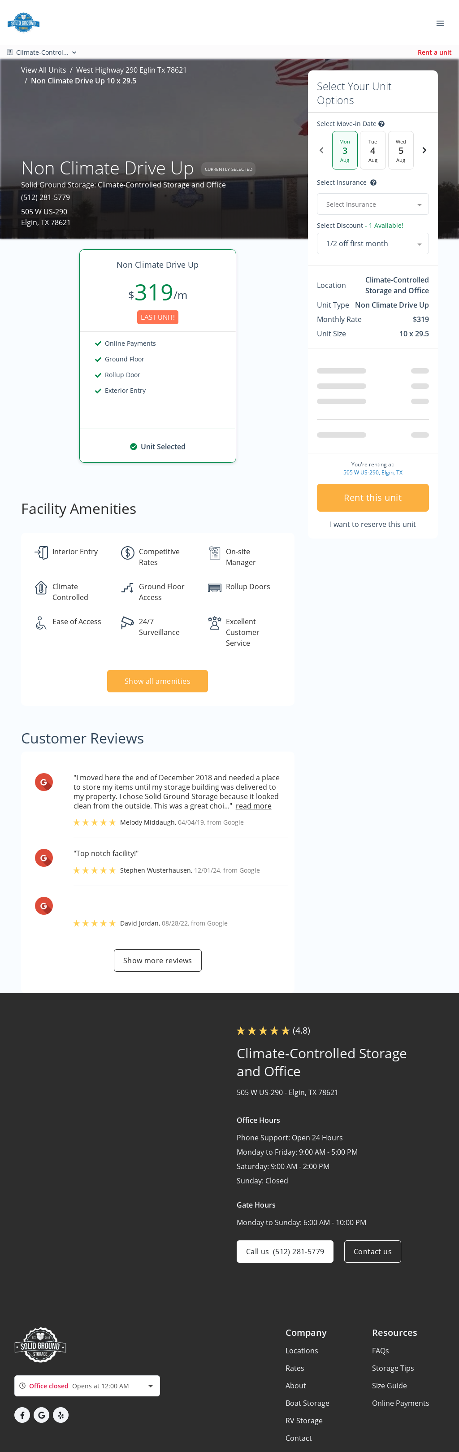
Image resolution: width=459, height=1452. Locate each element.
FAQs (380, 1351)
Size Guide (389, 1386)
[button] (22, 1415)
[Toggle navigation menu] (444, 22)
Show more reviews (157, 960)
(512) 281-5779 (45, 197)
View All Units (43, 70)
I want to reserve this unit (373, 524)
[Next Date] (424, 150)
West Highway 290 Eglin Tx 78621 (131, 70)
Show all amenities (158, 681)
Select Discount (360, 225)
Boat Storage (307, 1403)
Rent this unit (373, 497)
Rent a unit (435, 52)
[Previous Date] (321, 150)
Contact (299, 1438)
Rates (295, 1368)
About (296, 1386)
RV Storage (304, 1421)
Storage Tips (393, 1368)
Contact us (373, 1251)
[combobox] (373, 204)
